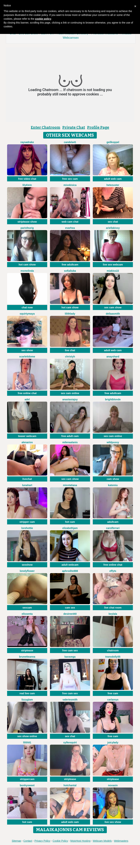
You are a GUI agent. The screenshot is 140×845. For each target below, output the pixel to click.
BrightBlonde (113, 399)
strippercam (27, 779)
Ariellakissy (113, 227)
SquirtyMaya (27, 313)
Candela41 (70, 142)
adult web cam (113, 178)
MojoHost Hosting (80, 840)
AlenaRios (27, 442)
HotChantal (70, 785)
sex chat (113, 221)
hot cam (70, 521)
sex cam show (113, 307)
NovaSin (113, 785)
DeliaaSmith (113, 313)
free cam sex (70, 650)
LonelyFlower (27, 570)
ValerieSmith (70, 699)
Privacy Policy (42, 840)
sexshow (27, 564)
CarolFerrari (113, 528)
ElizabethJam (70, 528)
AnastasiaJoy (70, 399)
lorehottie (27, 528)
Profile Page (98, 127)
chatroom (113, 650)
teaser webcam (27, 436)
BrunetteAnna (27, 656)
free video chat (27, 178)
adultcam (112, 521)
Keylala (113, 613)
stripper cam (27, 521)
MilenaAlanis (70, 442)
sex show (27, 350)
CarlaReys (112, 699)
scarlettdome (27, 356)
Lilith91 (27, 742)
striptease (27, 650)
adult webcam (70, 564)
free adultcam (70, 264)
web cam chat (70, 221)
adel (27, 399)
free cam (113, 693)
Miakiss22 (113, 270)
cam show (113, 479)
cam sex (70, 607)
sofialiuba (70, 270)
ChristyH (70, 356)
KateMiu (113, 485)
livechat (27, 479)
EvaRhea (70, 227)
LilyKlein (27, 185)
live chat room (113, 607)
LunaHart (27, 485)
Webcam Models (102, 840)
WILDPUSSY (113, 442)
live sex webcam (113, 264)
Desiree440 (70, 613)
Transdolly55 (112, 656)
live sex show (113, 822)
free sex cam (70, 178)
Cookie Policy (60, 840)
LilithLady (70, 313)
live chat (70, 350)
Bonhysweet (27, 785)
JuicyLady (112, 742)
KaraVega (70, 656)
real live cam (27, 693)
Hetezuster (112, 185)
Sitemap (16, 840)
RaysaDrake (27, 142)
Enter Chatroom (45, 127)
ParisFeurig (27, 227)
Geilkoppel (112, 142)
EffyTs (112, 570)
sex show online (27, 736)
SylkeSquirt (70, 742)
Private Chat (73, 127)
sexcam (27, 607)
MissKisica (70, 185)
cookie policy (43, 18)
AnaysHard (112, 356)
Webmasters (121, 840)
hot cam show (27, 264)
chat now (27, 307)
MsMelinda (27, 270)
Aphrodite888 (70, 570)
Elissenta (27, 613)
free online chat (27, 393)
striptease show (27, 221)
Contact (27, 840)
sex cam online (70, 393)
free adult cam (70, 436)
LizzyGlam (27, 699)
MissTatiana (70, 485)
